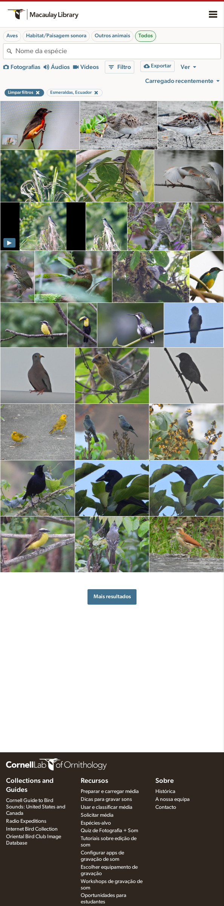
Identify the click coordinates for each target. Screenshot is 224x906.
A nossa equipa (172, 799)
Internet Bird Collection (32, 829)
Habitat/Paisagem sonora (56, 35)
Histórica (165, 791)
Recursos (94, 781)
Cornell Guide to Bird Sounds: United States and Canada (35, 807)
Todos (145, 35)
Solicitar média (97, 815)
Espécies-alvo (96, 823)
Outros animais (112, 35)
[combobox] (118, 51)
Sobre (164, 781)
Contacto (165, 807)
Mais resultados (112, 596)
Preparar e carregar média (110, 791)
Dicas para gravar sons (106, 799)
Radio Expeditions (26, 821)
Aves (12, 35)
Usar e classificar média (106, 807)
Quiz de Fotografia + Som (109, 830)
